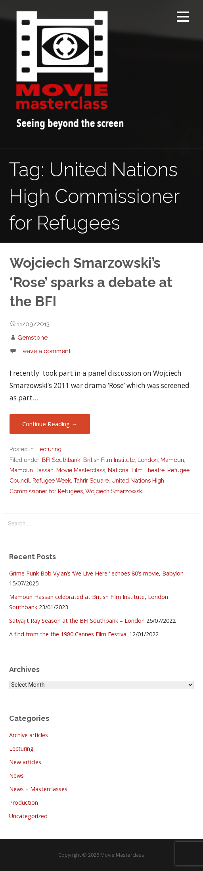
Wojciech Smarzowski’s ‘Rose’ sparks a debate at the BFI (91, 282)
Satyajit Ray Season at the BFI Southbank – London (77, 620)
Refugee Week (52, 480)
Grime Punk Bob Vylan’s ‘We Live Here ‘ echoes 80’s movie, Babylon (96, 573)
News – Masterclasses (38, 789)
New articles (25, 762)
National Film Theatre (136, 470)
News (16, 775)
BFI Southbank (61, 459)
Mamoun (172, 459)
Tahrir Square (91, 480)
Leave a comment (45, 351)
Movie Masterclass (80, 470)
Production (23, 802)
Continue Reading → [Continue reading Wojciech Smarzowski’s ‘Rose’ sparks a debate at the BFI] (49, 424)
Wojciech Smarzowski (114, 491)
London (148, 459)
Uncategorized (28, 816)
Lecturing (48, 449)
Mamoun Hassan (32, 470)
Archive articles (28, 735)
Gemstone (32, 337)
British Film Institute (109, 459)
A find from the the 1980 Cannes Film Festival (68, 634)
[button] (182, 18)
